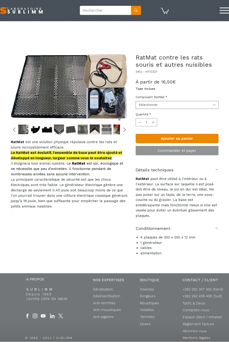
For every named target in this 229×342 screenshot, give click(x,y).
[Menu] (224, 10)
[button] (165, 10)
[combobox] (177, 105)
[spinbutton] (146, 122)
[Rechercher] (102, 10)
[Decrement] (139, 122)
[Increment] (153, 122)
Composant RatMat (151, 97)
